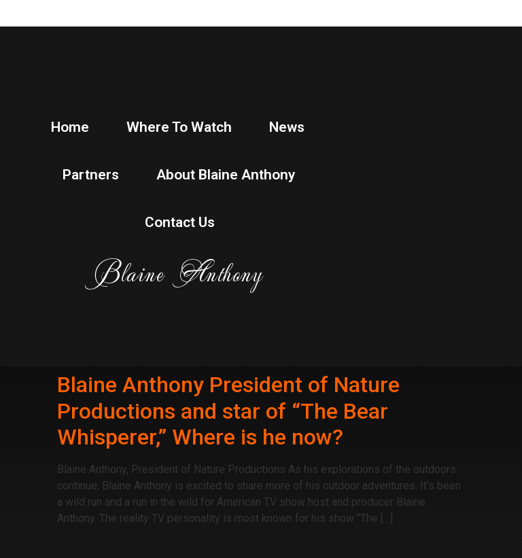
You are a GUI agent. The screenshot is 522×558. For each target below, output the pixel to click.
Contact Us (180, 222)
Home (70, 127)
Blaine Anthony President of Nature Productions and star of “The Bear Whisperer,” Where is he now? (228, 411)
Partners (91, 175)
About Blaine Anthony (225, 175)
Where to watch (179, 127)
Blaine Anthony (178, 273)
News (286, 127)
